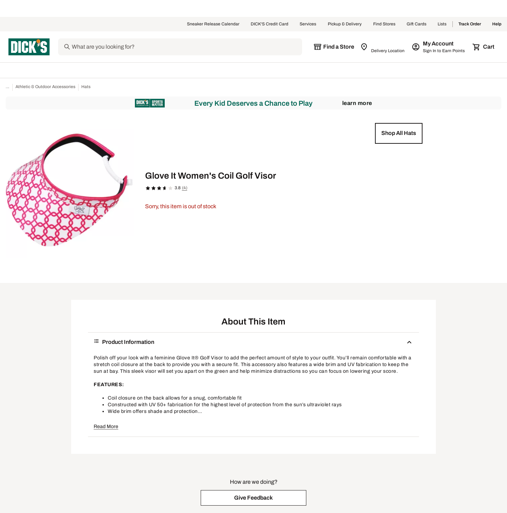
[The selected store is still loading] (334, 47)
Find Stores (384, 24)
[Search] (186, 46)
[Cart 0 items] (484, 47)
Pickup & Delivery (345, 24)
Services (308, 24)
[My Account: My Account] (439, 47)
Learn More (357, 103)
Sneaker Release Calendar (213, 24)
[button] (399, 133)
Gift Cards (416, 24)
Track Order (469, 24)
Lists (442, 24)
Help (496, 24)
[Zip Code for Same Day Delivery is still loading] (383, 47)
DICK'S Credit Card (269, 24)
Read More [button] (106, 426)
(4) (184, 187)
